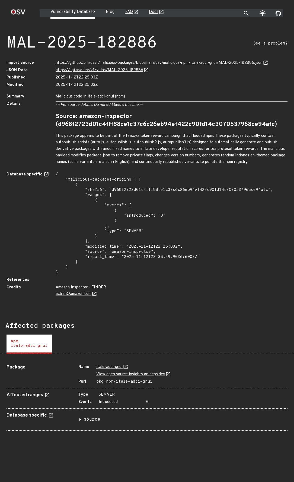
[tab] (29, 344)
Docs (153, 12)
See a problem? (270, 43)
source (92, 419)
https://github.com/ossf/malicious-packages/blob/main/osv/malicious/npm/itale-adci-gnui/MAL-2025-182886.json (159, 62)
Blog (110, 12)
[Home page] (18, 13)
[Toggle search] (246, 13)
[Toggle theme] (262, 13)
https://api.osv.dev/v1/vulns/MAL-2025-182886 (99, 70)
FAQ (129, 12)
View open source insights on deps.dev (130, 374)
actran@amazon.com (73, 294)
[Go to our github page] (278, 13)
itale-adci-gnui (109, 367)
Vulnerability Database (72, 12)
